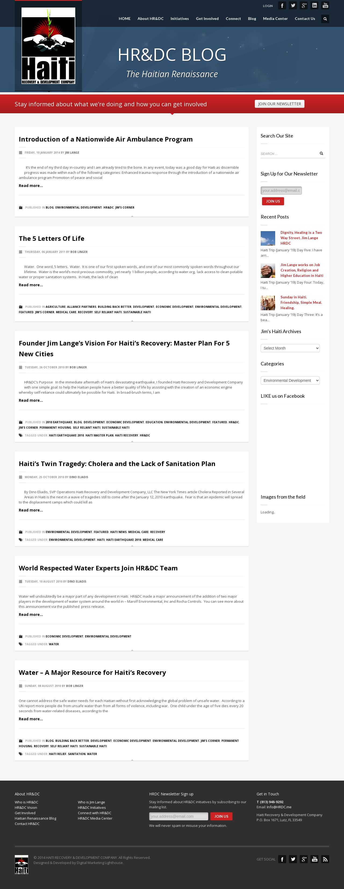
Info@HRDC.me (279, 807)
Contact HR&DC (27, 823)
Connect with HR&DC (94, 812)
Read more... (31, 185)
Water (54, 644)
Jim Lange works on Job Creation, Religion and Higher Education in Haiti (302, 270)
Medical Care (66, 312)
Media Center (275, 18)
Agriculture (56, 307)
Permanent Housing (55, 427)
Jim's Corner (124, 207)
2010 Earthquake (59, 422)
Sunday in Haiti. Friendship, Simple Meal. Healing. (301, 302)
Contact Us (305, 18)
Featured (26, 312)
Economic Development (175, 307)
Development (143, 307)
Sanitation (76, 754)
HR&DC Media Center (95, 818)
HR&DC (108, 207)
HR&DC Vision (26, 807)
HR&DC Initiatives (92, 807)
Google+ (304, 5)
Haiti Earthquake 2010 (66, 435)
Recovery (85, 312)
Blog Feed (325, 859)
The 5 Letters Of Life (51, 238)
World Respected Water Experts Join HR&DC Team (98, 567)
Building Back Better (114, 307)
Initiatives (180, 18)
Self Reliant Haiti (108, 312)
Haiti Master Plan (99, 435)
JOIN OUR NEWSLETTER (279, 103)
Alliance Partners (81, 307)
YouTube (325, 5)
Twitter (293, 5)
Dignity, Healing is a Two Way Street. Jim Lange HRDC (301, 237)
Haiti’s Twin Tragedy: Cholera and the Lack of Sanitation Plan (117, 463)
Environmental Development (78, 207)
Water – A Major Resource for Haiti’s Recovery (92, 672)
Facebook (282, 5)
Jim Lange (72, 152)
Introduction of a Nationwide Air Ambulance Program (106, 139)
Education (154, 422)
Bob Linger (79, 252)
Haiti (101, 540)
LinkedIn (314, 5)
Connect (233, 18)
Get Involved (207, 18)
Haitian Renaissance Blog (35, 818)
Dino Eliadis (78, 477)
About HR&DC (151, 18)
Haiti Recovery (126, 435)
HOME (125, 18)
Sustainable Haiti (137, 312)
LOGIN (268, 6)
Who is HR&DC (26, 802)
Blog (252, 18)
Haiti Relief (57, 754)
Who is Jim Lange (91, 802)
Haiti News (118, 532)
